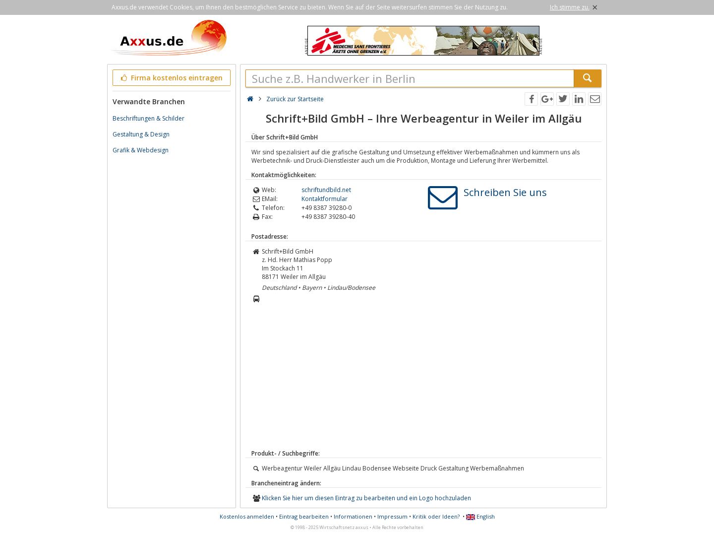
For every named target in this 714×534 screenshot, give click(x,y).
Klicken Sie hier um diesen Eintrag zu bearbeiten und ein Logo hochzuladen (366, 498)
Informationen (353, 516)
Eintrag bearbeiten (304, 516)
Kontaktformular (324, 199)
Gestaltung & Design (141, 134)
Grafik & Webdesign (141, 150)
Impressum (392, 516)
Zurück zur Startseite (295, 99)
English (480, 516)
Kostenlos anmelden (247, 516)
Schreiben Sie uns (505, 192)
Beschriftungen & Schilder (148, 118)
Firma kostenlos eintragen (171, 77)
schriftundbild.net (326, 190)
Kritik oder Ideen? (436, 516)
